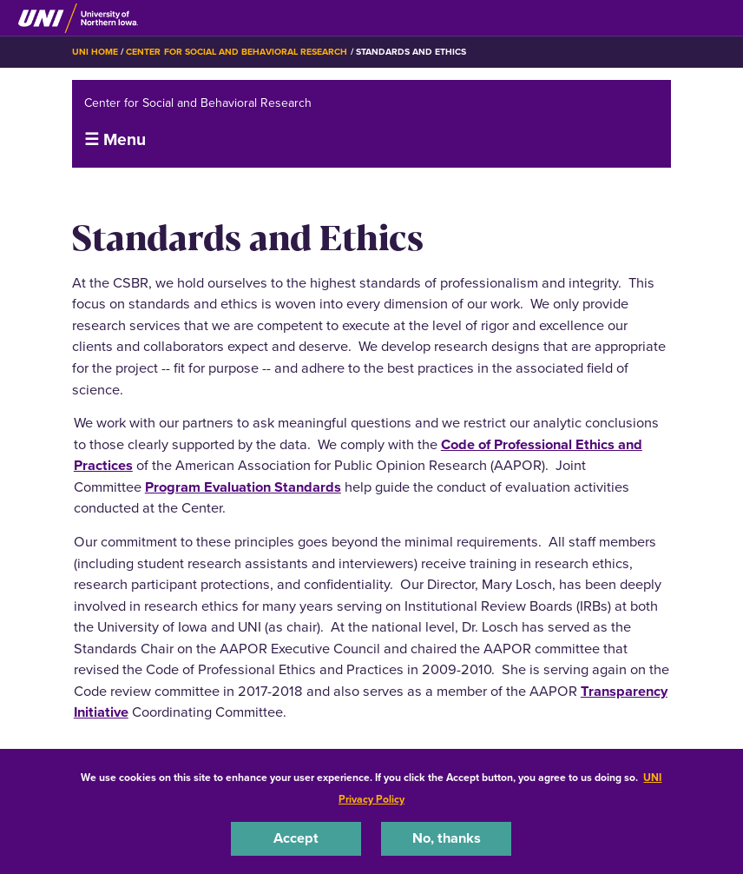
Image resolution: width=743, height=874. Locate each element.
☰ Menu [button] (115, 139)
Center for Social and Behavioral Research (236, 51)
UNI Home (95, 51)
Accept (296, 838)
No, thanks (446, 838)
